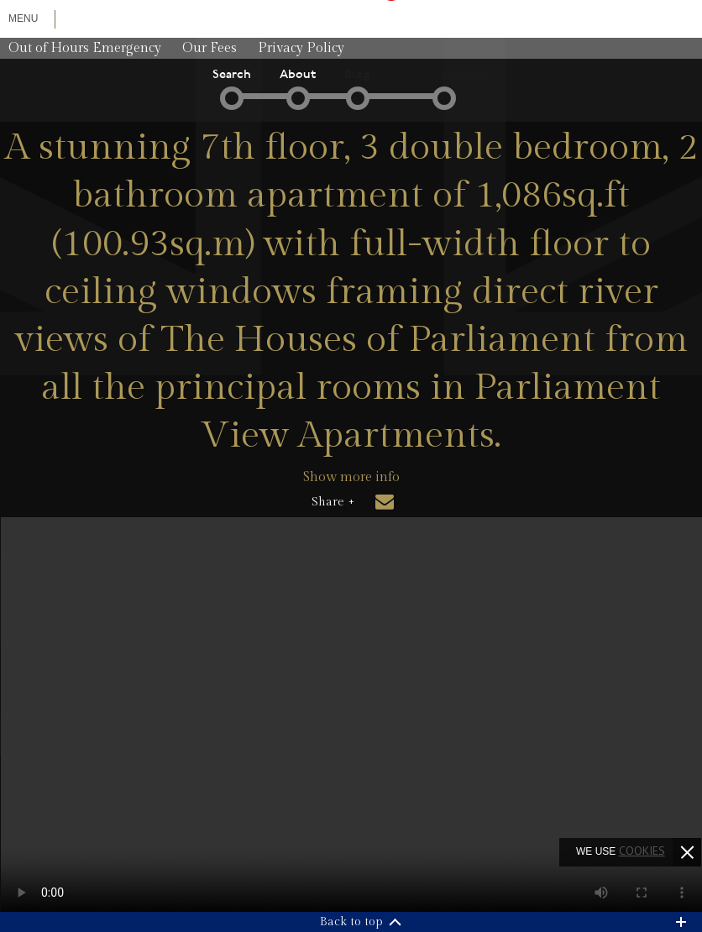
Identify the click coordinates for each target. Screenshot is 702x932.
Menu (23, 18)
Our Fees (209, 48)
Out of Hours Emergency (84, 48)
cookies (642, 850)
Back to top (351, 922)
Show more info (351, 477)
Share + (333, 502)
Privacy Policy (301, 48)
